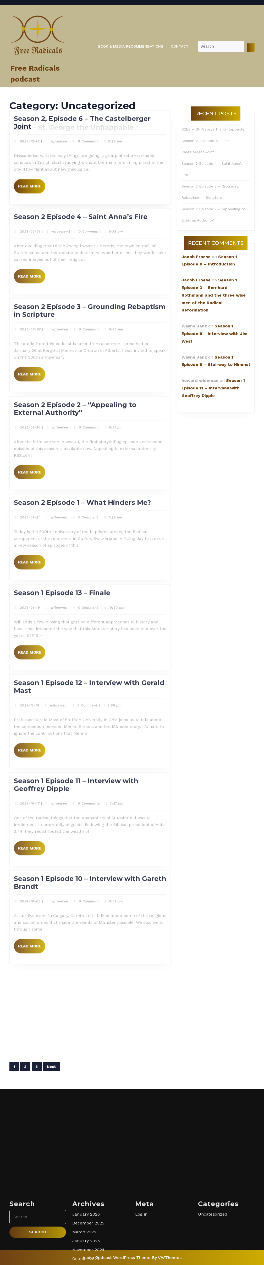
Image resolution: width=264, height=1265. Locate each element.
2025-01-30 (30, 35)
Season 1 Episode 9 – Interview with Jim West (215, 334)
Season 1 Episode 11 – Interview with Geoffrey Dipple (76, 392)
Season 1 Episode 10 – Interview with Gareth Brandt (90, 490)
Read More (31, 81)
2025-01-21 (30, 125)
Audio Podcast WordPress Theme (116, 1257)
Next (51, 1066)
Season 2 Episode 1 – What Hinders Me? (82, 110)
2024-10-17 (30, 411)
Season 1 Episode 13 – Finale (62, 200)
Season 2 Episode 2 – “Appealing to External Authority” (75, 16)
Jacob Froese (196, 256)
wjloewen (60, 35)
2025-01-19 (30, 215)
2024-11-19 (29, 313)
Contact (180, 46)
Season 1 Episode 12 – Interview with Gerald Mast (89, 294)
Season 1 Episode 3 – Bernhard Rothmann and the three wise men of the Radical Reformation (214, 295)
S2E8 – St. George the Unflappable (213, 129)
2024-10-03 (30, 509)
